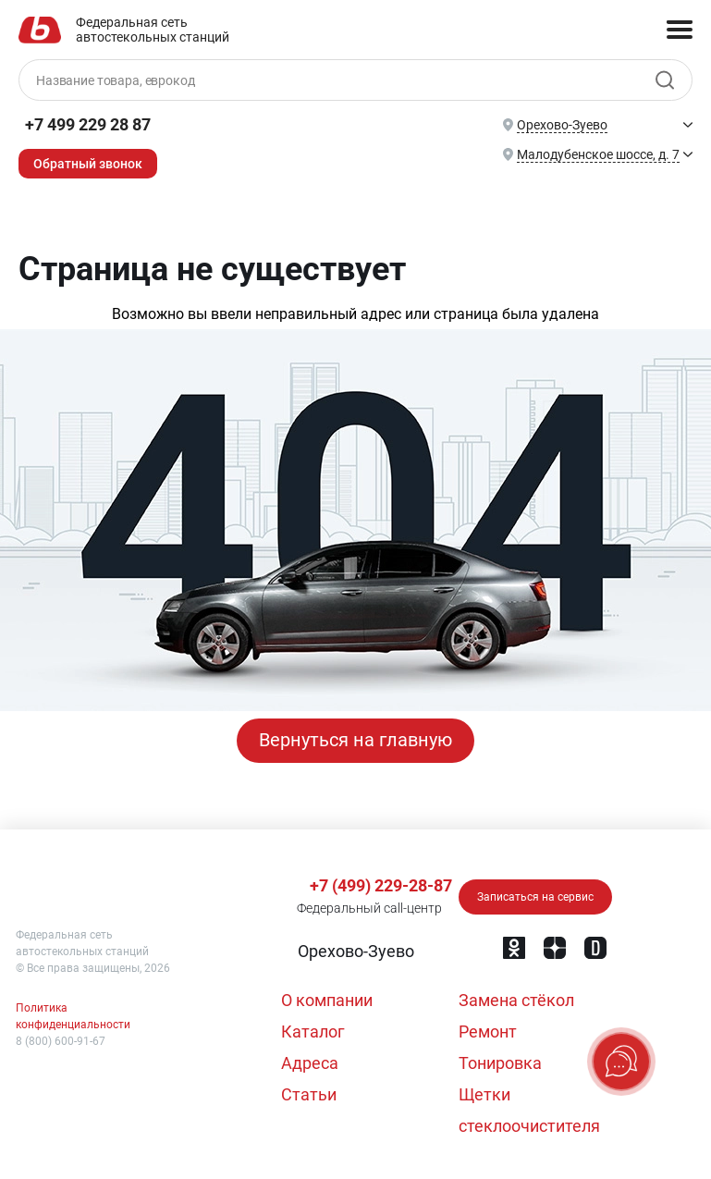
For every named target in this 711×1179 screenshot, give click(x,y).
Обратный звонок (87, 163)
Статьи (309, 1094)
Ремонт (488, 1031)
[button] (354, 951)
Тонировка (500, 1063)
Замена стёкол (516, 1000)
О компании (327, 1000)
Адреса (309, 1063)
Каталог (313, 1031)
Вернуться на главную (355, 741)
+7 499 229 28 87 (88, 124)
